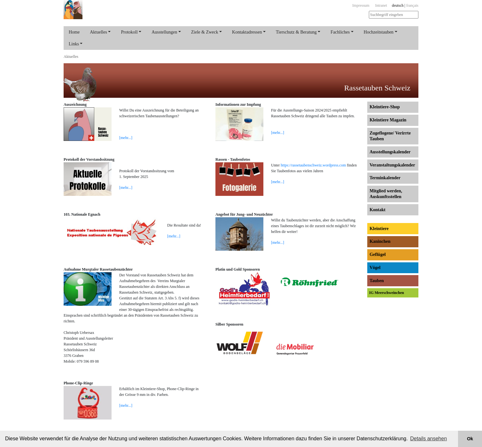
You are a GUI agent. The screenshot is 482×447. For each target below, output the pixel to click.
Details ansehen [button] (428, 438)
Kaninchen (379, 241)
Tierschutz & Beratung (296, 32)
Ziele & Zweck (204, 32)
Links (74, 44)
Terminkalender (384, 177)
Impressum (360, 5)
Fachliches (340, 32)
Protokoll (129, 32)
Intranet (381, 5)
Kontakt (377, 209)
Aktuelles (98, 32)
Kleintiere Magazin (387, 120)
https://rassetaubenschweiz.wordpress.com (313, 165)
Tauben (376, 280)
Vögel (374, 267)
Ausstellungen (164, 32)
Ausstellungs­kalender (389, 152)
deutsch (398, 5)
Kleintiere (379, 228)
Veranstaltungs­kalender (392, 165)
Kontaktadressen (247, 32)
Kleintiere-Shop (384, 106)
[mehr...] (125, 137)
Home (74, 32)
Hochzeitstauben (378, 32)
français (412, 5)
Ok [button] (470, 438)
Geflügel (377, 254)
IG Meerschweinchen (386, 292)
